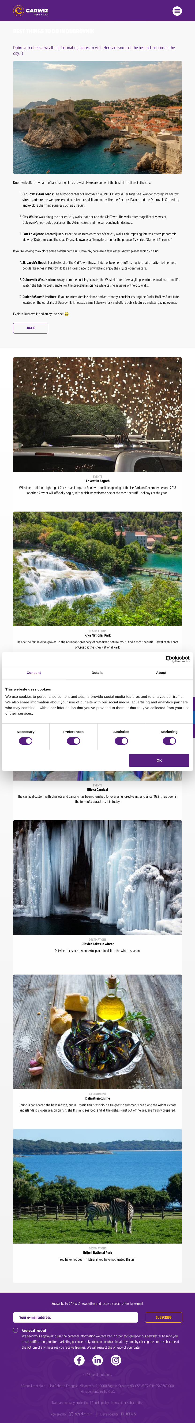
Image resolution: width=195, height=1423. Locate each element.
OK (159, 760)
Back (31, 328)
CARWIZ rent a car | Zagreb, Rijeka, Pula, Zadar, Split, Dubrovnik (30, 10)
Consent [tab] (34, 673)
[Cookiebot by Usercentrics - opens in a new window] (169, 659)
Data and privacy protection (70, 1402)
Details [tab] (97, 673)
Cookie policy (100, 1402)
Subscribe (163, 1317)
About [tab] (161, 673)
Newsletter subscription (127, 1402)
